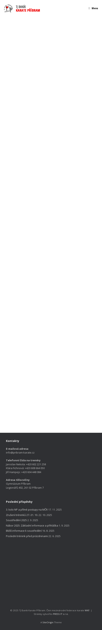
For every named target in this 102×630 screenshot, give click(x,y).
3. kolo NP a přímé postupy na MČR (27, 509)
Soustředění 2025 (16, 520)
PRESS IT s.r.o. (60, 613)
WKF (87, 610)
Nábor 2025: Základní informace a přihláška (32, 525)
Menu (93, 8)
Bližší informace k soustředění (24, 530)
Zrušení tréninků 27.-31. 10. (22, 515)
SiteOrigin (47, 622)
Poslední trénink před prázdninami (27, 536)
